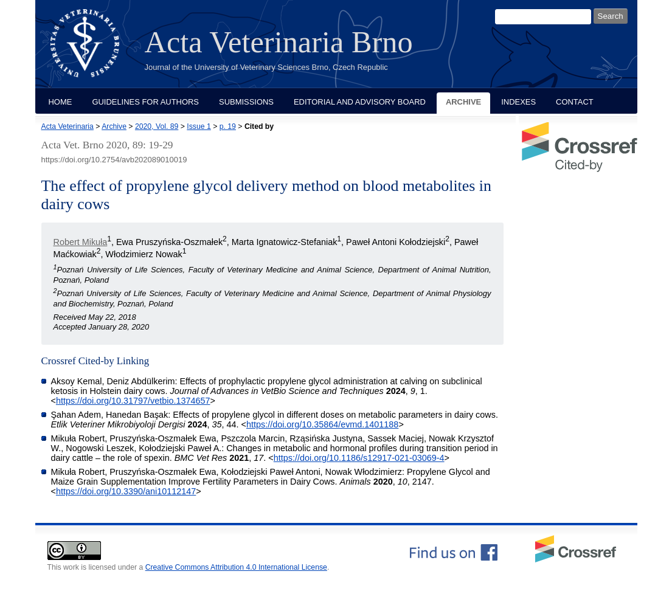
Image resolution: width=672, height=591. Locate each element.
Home (60, 101)
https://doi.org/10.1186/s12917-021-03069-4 (359, 458)
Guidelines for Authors (145, 101)
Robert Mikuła (81, 242)
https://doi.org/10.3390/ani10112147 (126, 491)
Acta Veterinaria (67, 126)
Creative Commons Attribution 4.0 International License (236, 567)
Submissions (246, 101)
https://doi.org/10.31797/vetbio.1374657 (133, 401)
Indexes (518, 101)
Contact (575, 101)
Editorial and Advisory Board (360, 101)
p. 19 (228, 126)
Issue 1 (198, 126)
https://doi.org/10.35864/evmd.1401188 (322, 424)
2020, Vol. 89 (156, 126)
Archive (463, 101)
